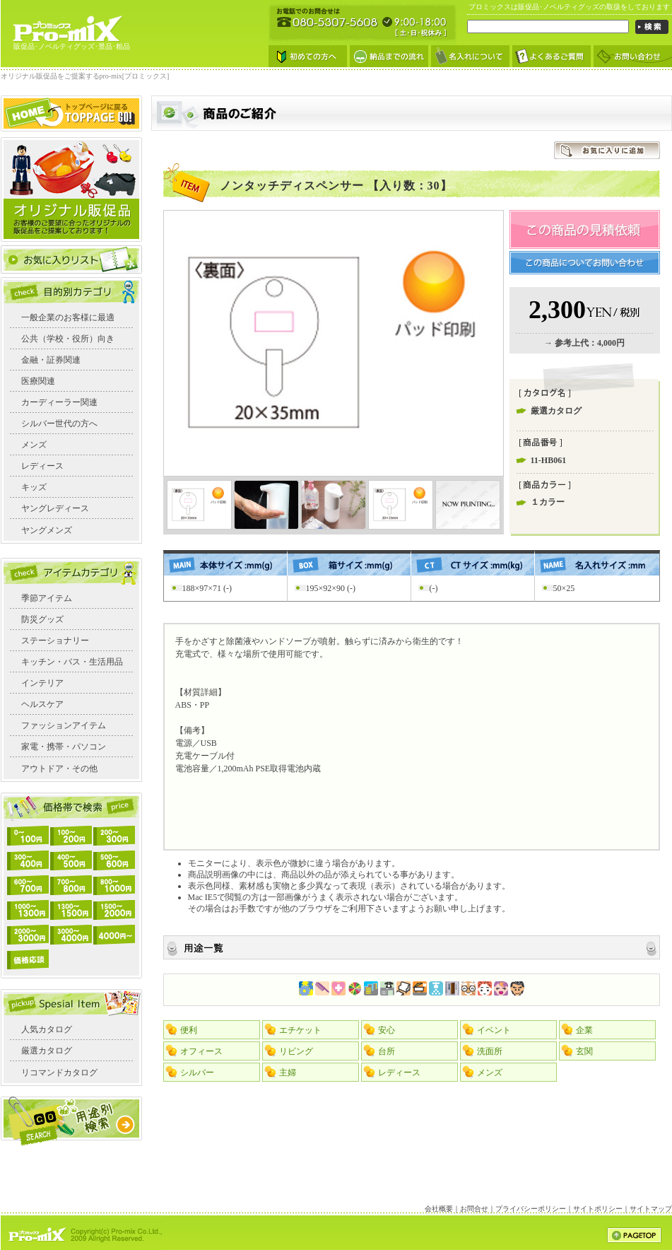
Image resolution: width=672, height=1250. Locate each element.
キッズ (34, 487)
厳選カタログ (46, 1051)
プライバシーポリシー (530, 1209)
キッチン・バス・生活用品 (72, 662)
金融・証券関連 (51, 360)
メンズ (34, 445)
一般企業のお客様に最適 (67, 317)
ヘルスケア (42, 704)
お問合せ (474, 1209)
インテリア (42, 683)
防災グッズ (42, 619)
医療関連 (38, 381)
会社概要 (439, 1209)
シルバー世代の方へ (59, 423)
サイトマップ (651, 1209)
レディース (42, 466)
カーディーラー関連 (59, 402)
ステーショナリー (55, 641)
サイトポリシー (598, 1209)
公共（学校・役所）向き (67, 339)
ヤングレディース (55, 508)
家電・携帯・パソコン (63, 747)
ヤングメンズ (46, 530)
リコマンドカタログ (59, 1072)
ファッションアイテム (63, 725)
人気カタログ (46, 1029)
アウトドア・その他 (59, 768)
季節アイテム (46, 598)
